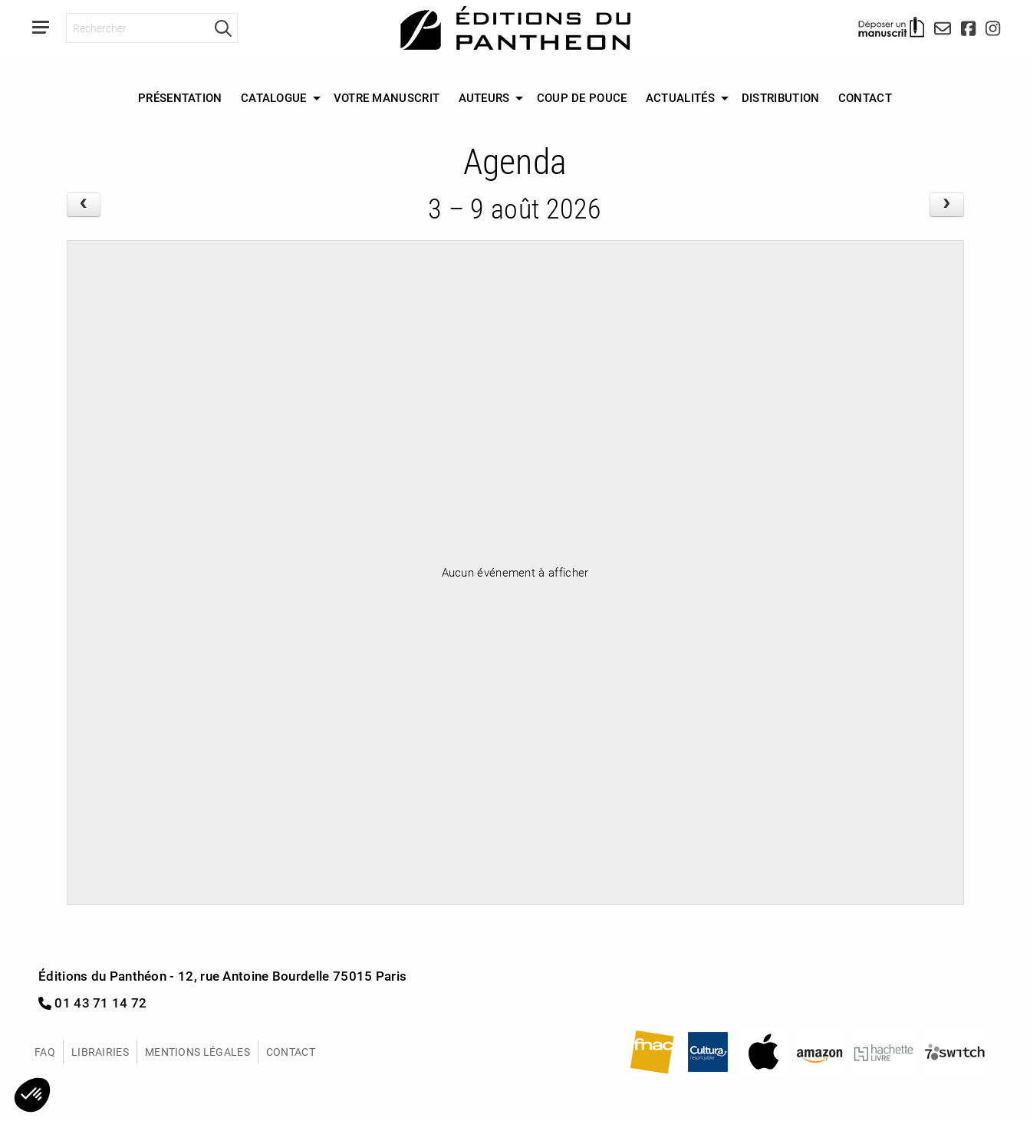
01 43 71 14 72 (92, 1002)
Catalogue (274, 97)
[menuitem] (180, 98)
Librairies (100, 1051)
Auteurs (484, 97)
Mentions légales (197, 1051)
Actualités (680, 97)
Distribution (781, 97)
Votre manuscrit (387, 97)
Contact (865, 97)
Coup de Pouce (582, 97)
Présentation (180, 97)
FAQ (45, 1051)
